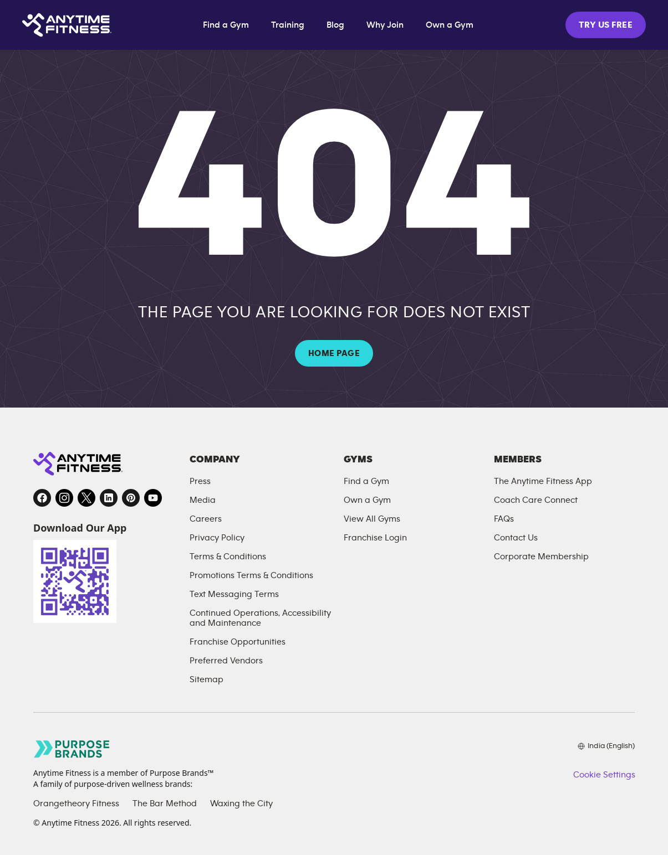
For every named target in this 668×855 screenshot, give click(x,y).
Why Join (385, 24)
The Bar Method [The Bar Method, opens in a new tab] (164, 803)
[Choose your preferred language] (606, 746)
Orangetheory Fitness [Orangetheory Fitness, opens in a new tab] (76, 803)
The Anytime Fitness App (543, 481)
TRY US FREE (606, 24)
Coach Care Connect (536, 500)
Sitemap (206, 679)
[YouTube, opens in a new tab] (153, 498)
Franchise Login (375, 537)
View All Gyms (372, 518)
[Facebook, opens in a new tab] (42, 498)
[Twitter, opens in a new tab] (86, 498)
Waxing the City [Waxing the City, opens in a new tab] (241, 803)
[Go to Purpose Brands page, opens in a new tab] (72, 749)
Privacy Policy (217, 537)
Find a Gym (226, 24)
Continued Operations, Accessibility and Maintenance (260, 618)
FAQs (504, 518)
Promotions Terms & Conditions (251, 575)
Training (287, 24)
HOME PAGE (334, 353)
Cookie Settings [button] (604, 774)
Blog (335, 24)
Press (200, 481)
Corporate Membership (541, 556)
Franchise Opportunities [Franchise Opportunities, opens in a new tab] (237, 641)
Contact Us (516, 537)
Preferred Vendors (226, 660)
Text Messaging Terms (234, 594)
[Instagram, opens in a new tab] (64, 498)
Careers (206, 518)
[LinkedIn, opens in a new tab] (109, 498)
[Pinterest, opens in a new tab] (131, 498)
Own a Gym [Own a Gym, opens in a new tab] (449, 24)
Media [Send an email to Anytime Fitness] (203, 500)
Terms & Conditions (228, 556)
